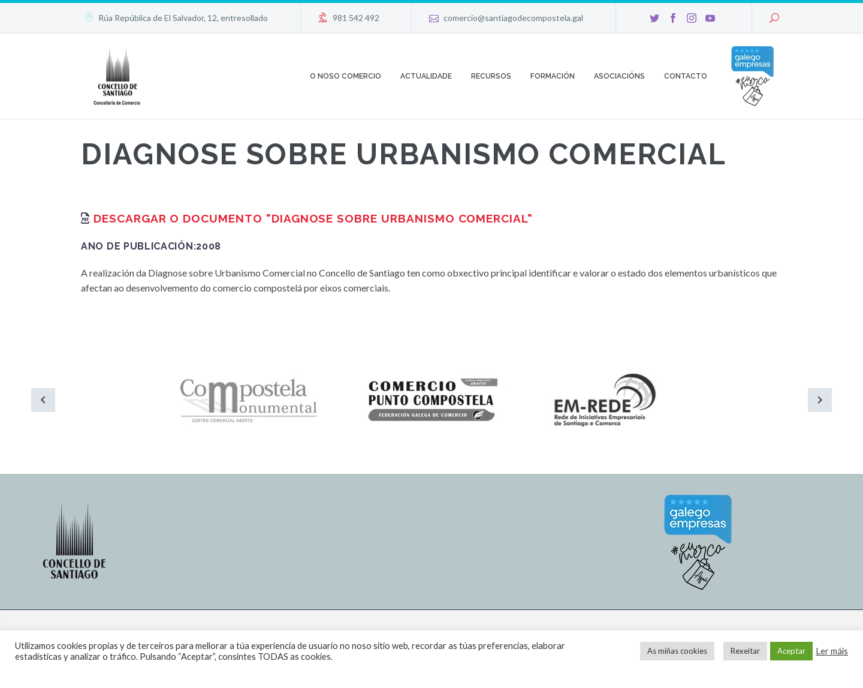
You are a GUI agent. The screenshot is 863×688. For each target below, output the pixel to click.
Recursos (491, 76)
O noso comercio (345, 76)
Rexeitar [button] (745, 651)
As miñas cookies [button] (677, 651)
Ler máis (832, 651)
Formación (552, 76)
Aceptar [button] (791, 651)
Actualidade (426, 76)
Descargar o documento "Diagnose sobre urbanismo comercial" (313, 218)
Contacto (685, 76)
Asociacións (619, 76)
